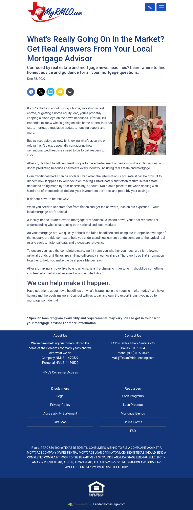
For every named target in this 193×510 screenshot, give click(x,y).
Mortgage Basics (133, 413)
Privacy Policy (60, 405)
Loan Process (133, 405)
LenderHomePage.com (109, 504)
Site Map (60, 422)
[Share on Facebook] (31, 92)
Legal (60, 396)
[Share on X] (41, 92)
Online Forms (133, 422)
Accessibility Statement (60, 413)
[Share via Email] (60, 92)
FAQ (133, 431)
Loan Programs (133, 396)
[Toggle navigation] (161, 7)
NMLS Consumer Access (60, 372)
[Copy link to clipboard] (70, 92)
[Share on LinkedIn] (50, 92)
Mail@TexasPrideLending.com (132, 358)
